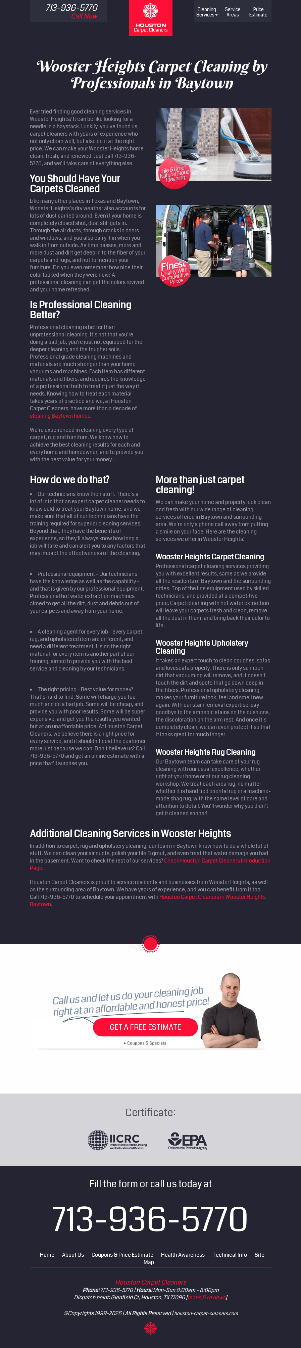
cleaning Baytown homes (60, 416)
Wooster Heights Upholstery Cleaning (202, 647)
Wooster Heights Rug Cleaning (206, 752)
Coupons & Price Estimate (122, 1255)
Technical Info (229, 1255)
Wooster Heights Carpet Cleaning (210, 557)
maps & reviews (206, 1297)
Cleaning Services (207, 12)
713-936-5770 (150, 1220)
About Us (73, 1255)
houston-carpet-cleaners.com (206, 1313)
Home (47, 1255)
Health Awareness (183, 1255)
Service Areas (233, 12)
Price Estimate (258, 12)
